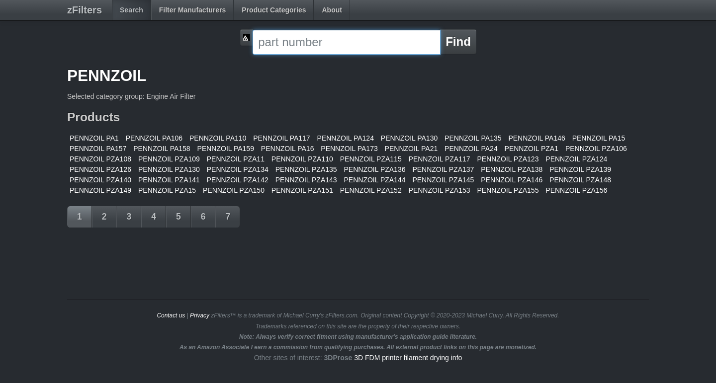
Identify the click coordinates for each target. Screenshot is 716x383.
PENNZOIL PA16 (287, 149)
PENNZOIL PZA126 (100, 169)
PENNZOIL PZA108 (100, 159)
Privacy (199, 315)
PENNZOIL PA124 (345, 138)
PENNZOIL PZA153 (439, 190)
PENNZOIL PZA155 (507, 190)
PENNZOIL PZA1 (531, 149)
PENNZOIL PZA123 (507, 159)
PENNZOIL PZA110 (302, 159)
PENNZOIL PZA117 (439, 159)
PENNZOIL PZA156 (576, 190)
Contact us (171, 315)
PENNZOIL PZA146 (511, 180)
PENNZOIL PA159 (225, 149)
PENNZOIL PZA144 (375, 180)
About (332, 10)
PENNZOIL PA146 (536, 138)
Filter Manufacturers (192, 10)
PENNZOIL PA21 (411, 149)
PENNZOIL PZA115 (371, 159)
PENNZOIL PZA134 (237, 169)
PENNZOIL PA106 (154, 138)
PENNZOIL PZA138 (511, 169)
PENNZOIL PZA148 (580, 180)
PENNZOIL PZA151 (302, 190)
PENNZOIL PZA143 (306, 180)
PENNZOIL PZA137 (443, 169)
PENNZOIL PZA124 (576, 159)
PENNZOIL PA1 (94, 138)
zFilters (84, 9)
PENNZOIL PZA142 (237, 180)
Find (458, 41)
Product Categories (274, 10)
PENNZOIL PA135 (473, 138)
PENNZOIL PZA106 (596, 149)
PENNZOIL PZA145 (443, 180)
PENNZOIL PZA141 (169, 180)
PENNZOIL (106, 75)
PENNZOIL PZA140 (100, 180)
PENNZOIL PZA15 (167, 190)
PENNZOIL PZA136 (375, 169)
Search (131, 10)
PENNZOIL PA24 (471, 149)
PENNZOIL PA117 (281, 138)
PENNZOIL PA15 (599, 138)
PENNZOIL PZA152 (371, 190)
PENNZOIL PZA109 (169, 159)
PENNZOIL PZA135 (306, 169)
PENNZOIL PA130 (409, 138)
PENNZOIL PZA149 (100, 190)
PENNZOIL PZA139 (580, 169)
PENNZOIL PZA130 (169, 169)
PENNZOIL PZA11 (236, 159)
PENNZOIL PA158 (161, 149)
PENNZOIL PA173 (349, 149)
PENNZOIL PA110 (217, 138)
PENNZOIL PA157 (98, 149)
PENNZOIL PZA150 (234, 190)
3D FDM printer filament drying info (408, 358)
